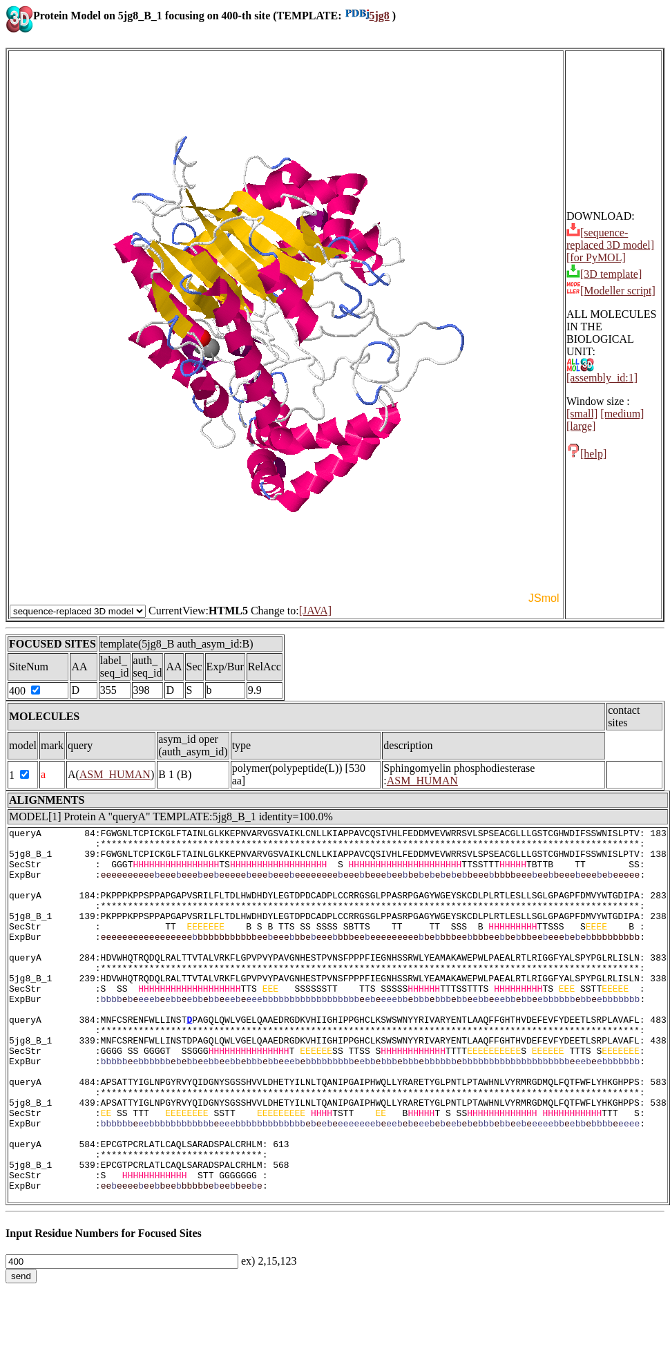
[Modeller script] (610, 290)
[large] (580, 426)
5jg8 (367, 15)
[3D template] (604, 274)
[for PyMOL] (596, 257)
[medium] (622, 413)
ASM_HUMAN (115, 774)
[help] (586, 454)
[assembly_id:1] (602, 373)
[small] (581, 413)
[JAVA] (315, 610)
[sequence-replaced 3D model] (610, 239)
